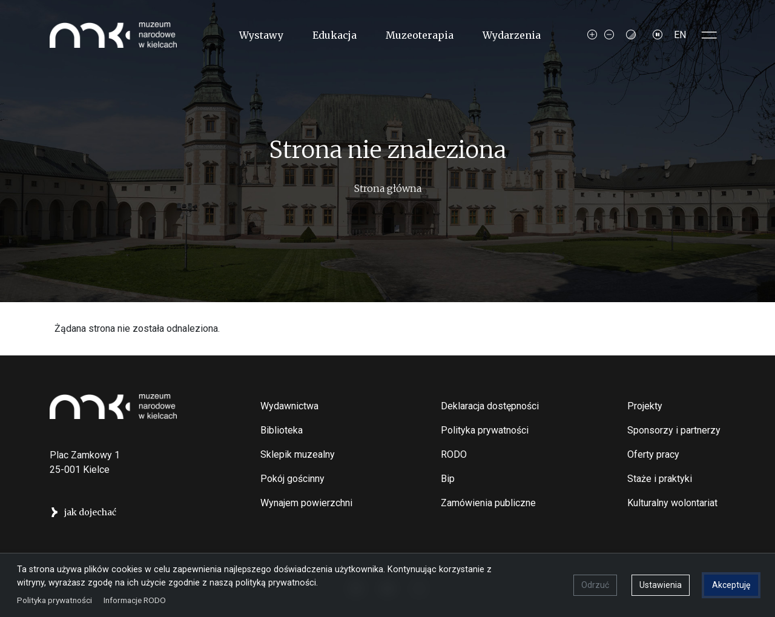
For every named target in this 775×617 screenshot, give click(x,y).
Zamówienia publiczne (488, 503)
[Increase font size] (592, 35)
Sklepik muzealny (297, 454)
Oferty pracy (653, 454)
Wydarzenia (512, 35)
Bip (448, 478)
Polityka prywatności (485, 430)
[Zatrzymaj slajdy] (657, 35)
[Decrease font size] (609, 35)
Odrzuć (595, 585)
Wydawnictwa (289, 406)
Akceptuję (731, 585)
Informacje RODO (135, 600)
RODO (454, 454)
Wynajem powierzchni (306, 503)
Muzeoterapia (419, 35)
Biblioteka (281, 430)
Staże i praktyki (659, 478)
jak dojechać (90, 512)
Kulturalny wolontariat (672, 503)
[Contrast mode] (630, 35)
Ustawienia (660, 585)
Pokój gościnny (292, 478)
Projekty (644, 406)
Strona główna (387, 188)
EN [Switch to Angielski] (680, 35)
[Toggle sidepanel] (709, 35)
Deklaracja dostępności (490, 406)
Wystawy (261, 35)
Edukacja (334, 35)
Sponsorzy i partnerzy (674, 430)
